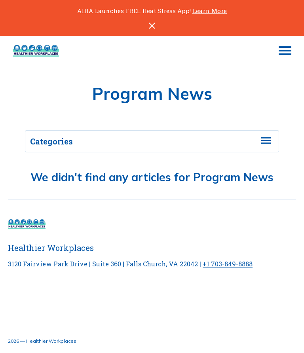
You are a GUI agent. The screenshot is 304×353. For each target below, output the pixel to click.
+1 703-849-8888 (228, 264)
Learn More (209, 11)
